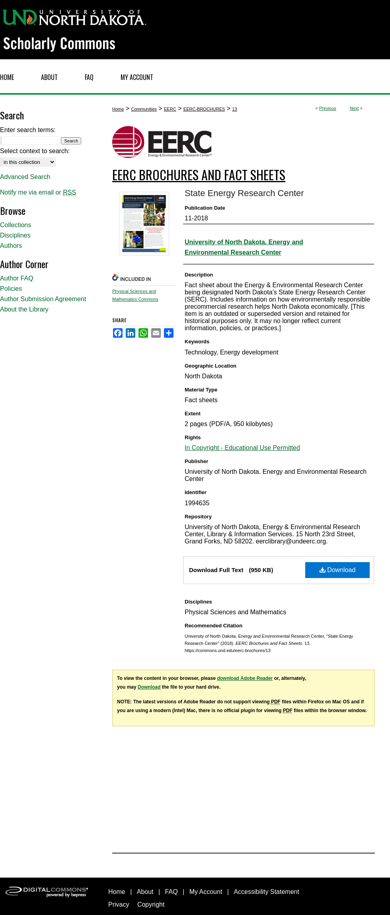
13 (234, 109)
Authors (11, 245)
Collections (15, 225)
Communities (144, 109)
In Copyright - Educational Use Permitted (242, 447)
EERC (170, 109)
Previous (327, 108)
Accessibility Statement (266, 891)
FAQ (171, 891)
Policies (11, 288)
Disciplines (15, 235)
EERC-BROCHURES (204, 109)
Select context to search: (35, 151)
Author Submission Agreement (43, 299)
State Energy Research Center (244, 193)
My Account (205, 891)
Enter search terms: (28, 130)
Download (338, 570)
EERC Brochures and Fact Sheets (198, 174)
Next (354, 108)
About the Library (24, 309)
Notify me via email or (38, 192)
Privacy (118, 904)
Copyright (150, 904)
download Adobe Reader (245, 678)
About (145, 891)
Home (118, 109)
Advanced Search (25, 176)
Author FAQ (16, 278)
